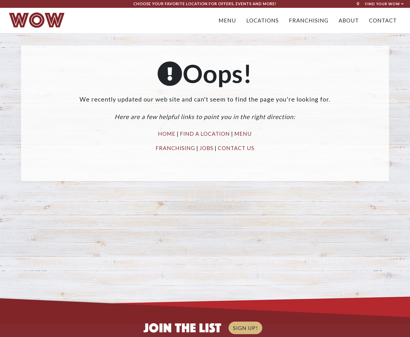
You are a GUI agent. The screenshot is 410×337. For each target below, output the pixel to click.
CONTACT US (236, 148)
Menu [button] (227, 20)
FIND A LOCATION (205, 134)
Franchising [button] (308, 20)
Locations (262, 20)
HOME (166, 134)
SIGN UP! (245, 328)
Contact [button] (383, 20)
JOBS (206, 148)
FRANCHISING (175, 148)
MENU (243, 134)
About (349, 20)
